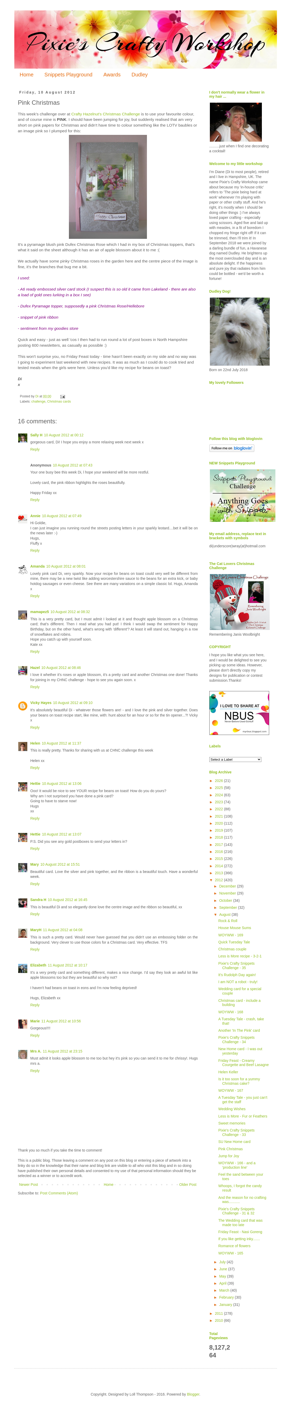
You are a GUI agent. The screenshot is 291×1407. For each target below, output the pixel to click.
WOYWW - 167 (230, 1090)
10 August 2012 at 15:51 (60, 864)
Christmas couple (232, 949)
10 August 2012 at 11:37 (61, 743)
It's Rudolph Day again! (237, 975)
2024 (219, 795)
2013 (219, 873)
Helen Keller (228, 1072)
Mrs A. (35, 1051)
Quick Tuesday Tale (234, 942)
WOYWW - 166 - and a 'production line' (236, 1165)
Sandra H (38, 900)
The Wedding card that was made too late (240, 1222)
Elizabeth (38, 965)
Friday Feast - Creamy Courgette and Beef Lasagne (243, 1062)
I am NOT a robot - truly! (237, 982)
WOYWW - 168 (230, 1012)
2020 (219, 823)
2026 (219, 781)
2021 (219, 816)
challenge (38, 401)
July (223, 1262)
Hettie (35, 783)
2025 (219, 788)
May (223, 1276)
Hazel (35, 668)
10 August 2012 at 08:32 (70, 612)
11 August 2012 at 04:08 (62, 930)
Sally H (36, 435)
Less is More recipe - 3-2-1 (240, 956)
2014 (219, 866)
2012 (219, 880)
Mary (34, 864)
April (223, 1283)
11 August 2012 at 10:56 (61, 1021)
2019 (219, 830)
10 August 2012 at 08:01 (66, 566)
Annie (35, 516)
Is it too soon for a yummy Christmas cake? (239, 1081)
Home (27, 74)
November (228, 893)
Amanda (37, 566)
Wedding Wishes (231, 1109)
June (223, 1269)
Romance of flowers (234, 1246)
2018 (219, 837)
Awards (111, 74)
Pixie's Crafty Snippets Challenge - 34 (236, 1039)
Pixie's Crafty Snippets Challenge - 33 (236, 1132)
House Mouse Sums (234, 928)
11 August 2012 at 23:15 (62, 1051)
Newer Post (28, 1184)
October (226, 900)
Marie (35, 1021)
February (227, 1297)
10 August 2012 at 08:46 (61, 668)
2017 (219, 845)
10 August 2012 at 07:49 (61, 516)
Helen (35, 743)
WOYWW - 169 (230, 935)
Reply (35, 449)
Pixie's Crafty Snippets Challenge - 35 (236, 965)
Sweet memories (231, 1123)
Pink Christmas (230, 1149)
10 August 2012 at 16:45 (67, 900)
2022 (219, 809)
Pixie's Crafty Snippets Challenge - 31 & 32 (236, 1211)
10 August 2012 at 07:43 (72, 465)
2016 (219, 852)
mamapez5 (39, 612)
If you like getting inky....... (239, 1239)
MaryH (36, 930)
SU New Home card (234, 1142)
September (228, 907)
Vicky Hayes (40, 703)
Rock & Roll (227, 921)
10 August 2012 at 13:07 (61, 834)
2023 (219, 802)
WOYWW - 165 (230, 1253)
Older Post (187, 1184)
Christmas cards (59, 401)
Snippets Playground (68, 74)
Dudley (140, 74)
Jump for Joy (228, 1156)
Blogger (193, 1394)
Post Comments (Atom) (59, 1193)
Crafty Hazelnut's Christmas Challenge (105, 114)
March (224, 1290)
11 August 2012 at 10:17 (67, 965)
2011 (219, 1313)
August (225, 914)
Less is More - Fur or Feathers (242, 1116)
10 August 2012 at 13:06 (61, 783)
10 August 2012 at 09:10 (73, 703)
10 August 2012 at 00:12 (63, 435)
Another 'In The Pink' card (239, 1030)
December (228, 886)
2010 (219, 1320)
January (226, 1305)
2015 (219, 859)
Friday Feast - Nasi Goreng (240, 1232)
